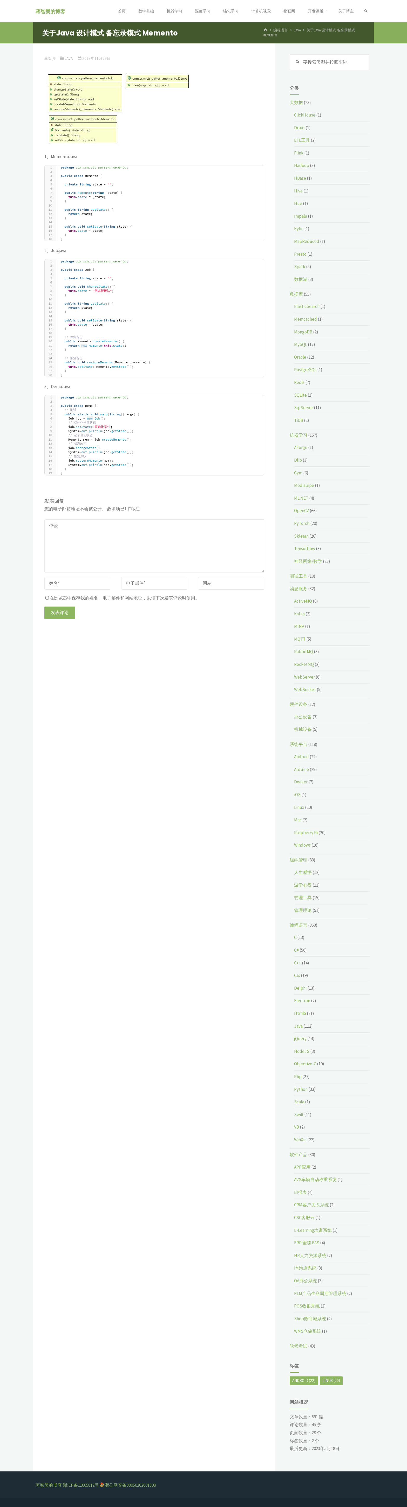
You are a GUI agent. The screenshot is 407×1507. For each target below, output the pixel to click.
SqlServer (303, 407)
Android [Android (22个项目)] (303, 1380)
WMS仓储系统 (307, 1331)
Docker (301, 782)
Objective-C (305, 1064)
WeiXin (300, 1140)
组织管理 (298, 860)
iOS (297, 794)
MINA (299, 626)
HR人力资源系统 (310, 1255)
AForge (300, 447)
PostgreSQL (305, 369)
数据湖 (300, 279)
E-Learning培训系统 (313, 1230)
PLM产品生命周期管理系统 (320, 1293)
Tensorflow (304, 548)
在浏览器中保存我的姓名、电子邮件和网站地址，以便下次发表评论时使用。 (122, 598)
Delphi (300, 988)
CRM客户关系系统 (311, 1205)
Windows (302, 845)
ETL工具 (302, 140)
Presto (300, 254)
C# (296, 950)
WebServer (304, 677)
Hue (298, 203)
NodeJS (301, 1051)
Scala (299, 1102)
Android (301, 756)
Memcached (305, 319)
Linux (299, 807)
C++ (297, 963)
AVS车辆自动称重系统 (315, 1179)
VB (296, 1127)
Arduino (301, 769)
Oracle (300, 357)
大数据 (296, 102)
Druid (299, 128)
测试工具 (298, 576)
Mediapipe (304, 485)
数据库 (296, 294)
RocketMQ (304, 664)
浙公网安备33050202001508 (130, 1485)
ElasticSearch (307, 306)
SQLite (300, 395)
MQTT (300, 639)
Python (301, 1089)
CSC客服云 (304, 1217)
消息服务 (298, 588)
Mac (298, 820)
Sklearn (301, 536)
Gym (298, 473)
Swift (298, 1114)
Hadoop (301, 165)
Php (298, 1076)
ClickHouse (304, 115)
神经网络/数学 (308, 561)
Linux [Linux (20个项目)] (331, 1380)
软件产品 (298, 1154)
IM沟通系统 (305, 1268)
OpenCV (301, 510)
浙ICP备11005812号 (81, 1485)
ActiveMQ (303, 601)
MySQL (300, 344)
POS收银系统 (307, 1306)
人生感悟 (303, 872)
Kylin (298, 228)
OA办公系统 (305, 1281)
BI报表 (300, 1192)
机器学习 (298, 435)
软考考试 (298, 1346)
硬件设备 (298, 704)
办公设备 (303, 717)
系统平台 (298, 744)
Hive (298, 191)
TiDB (298, 420)
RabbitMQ (303, 651)
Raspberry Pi (306, 832)
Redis (299, 382)
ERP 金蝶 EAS (306, 1243)
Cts (297, 975)
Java (69, 58)
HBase (300, 178)
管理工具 (303, 897)
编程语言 (298, 925)
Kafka (299, 614)
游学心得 (303, 885)
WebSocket (305, 689)
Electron (302, 1000)
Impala (300, 216)
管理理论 (303, 910)
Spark (299, 266)
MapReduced (306, 241)
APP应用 (302, 1167)
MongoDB (303, 332)
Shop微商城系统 (310, 1319)
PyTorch (301, 523)
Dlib (298, 460)
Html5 (300, 1013)
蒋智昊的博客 (50, 11)
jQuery (300, 1038)
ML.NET (301, 498)
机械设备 (303, 729)
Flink (298, 153)
